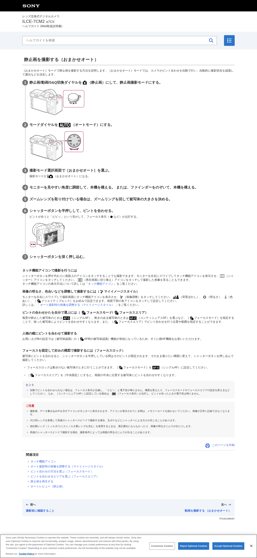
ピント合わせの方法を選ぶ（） (62, 471)
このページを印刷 (223, 445)
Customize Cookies (162, 549)
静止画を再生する (42, 481)
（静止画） (48, 486)
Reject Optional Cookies (193, 549)
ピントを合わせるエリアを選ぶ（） (65, 476)
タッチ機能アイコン (101, 283)
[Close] (251, 549)
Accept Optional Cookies (228, 549)
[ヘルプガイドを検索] (119, 40)
